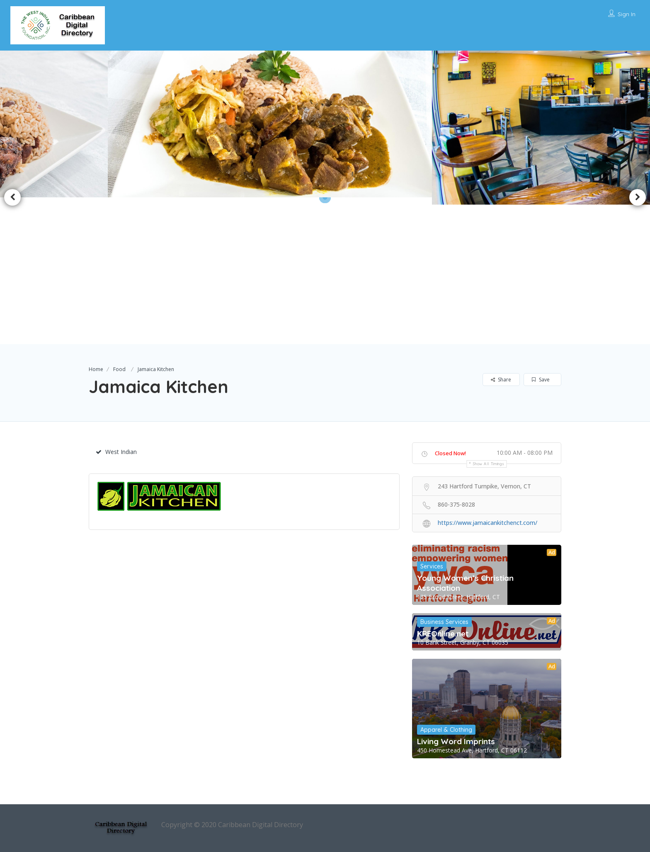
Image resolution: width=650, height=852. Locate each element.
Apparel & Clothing (446, 729)
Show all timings (488, 463)
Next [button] (637, 197)
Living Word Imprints (456, 741)
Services (431, 566)
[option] (278, 124)
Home (96, 369)
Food (119, 369)
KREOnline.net (442, 633)
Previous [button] (12, 197)
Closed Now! (450, 453)
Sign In (626, 14)
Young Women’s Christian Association (465, 583)
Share (501, 379)
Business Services (444, 622)
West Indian (116, 452)
